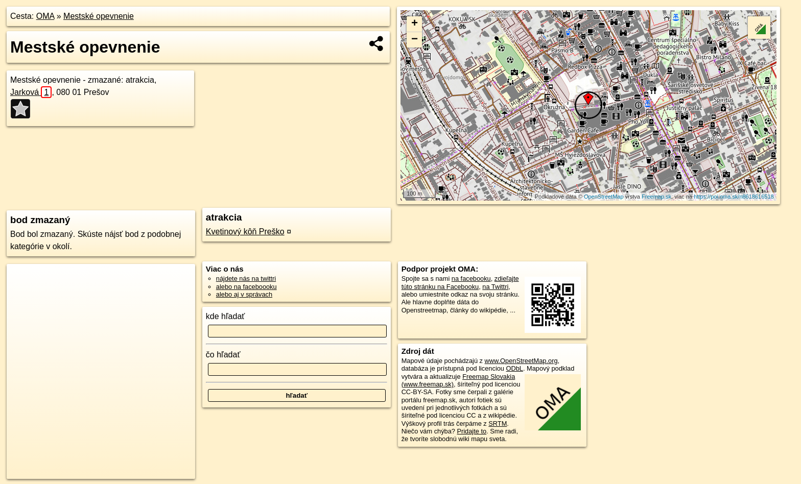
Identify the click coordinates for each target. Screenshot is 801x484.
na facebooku (471, 278)
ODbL (514, 368)
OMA (45, 16)
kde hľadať (225, 316)
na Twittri (495, 287)
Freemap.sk (656, 196)
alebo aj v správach (244, 294)
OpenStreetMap (604, 196)
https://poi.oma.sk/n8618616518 (734, 196)
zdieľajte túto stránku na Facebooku (460, 282)
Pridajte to (471, 431)
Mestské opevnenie (98, 16)
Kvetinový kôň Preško (245, 231)
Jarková (31, 92)
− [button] (414, 39)
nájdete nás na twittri (246, 278)
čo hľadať (223, 354)
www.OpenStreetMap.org (521, 361)
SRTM (497, 423)
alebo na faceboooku (246, 287)
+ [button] (414, 24)
